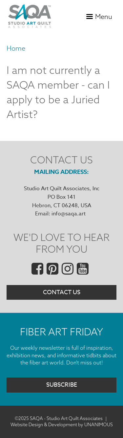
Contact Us (61, 292)
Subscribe (61, 384)
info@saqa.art (68, 214)
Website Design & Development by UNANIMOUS (61, 425)
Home (16, 48)
